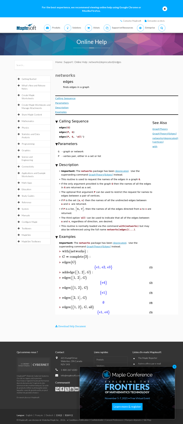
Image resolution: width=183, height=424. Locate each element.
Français (39, 415)
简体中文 (69, 415)
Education (26, 189)
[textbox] (79, 208)
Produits (100, 359)
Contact (59, 352)
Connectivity (28, 166)
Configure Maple (29, 222)
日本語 (59, 415)
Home (58, 61)
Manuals (26, 215)
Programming (28, 143)
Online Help (80, 61)
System (25, 208)
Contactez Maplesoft (132, 21)
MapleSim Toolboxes (31, 241)
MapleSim (26, 235)
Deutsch (49, 415)
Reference (26, 202)
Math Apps (27, 182)
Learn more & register (127, 406)
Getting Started (29, 79)
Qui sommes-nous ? (27, 352)
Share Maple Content (32, 114)
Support (68, 61)
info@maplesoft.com (70, 375)
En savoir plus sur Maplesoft (28, 397)
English (29, 415)
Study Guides (28, 195)
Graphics (26, 150)
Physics (25, 127)
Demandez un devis (156, 21)
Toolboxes (26, 228)
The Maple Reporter (147, 358)
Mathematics (28, 121)
